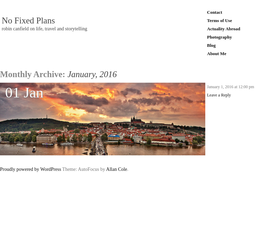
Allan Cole (116, 169)
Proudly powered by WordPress (30, 169)
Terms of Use (219, 20)
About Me (216, 53)
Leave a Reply (219, 95)
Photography (219, 37)
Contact (214, 12)
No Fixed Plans (28, 21)
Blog (211, 45)
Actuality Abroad (223, 28)
